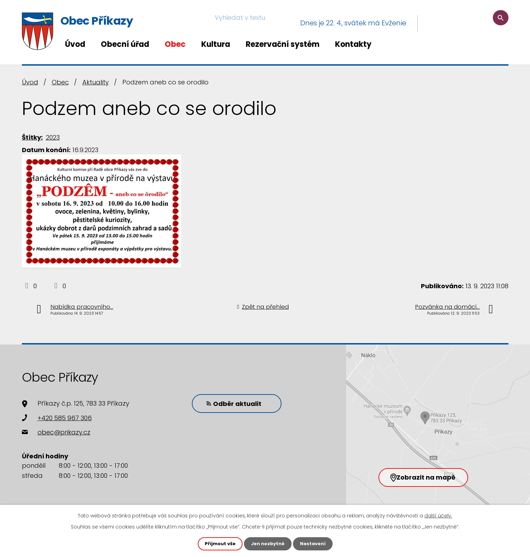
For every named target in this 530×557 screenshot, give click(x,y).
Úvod (75, 44)
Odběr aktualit (229, 403)
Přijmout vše (217, 543)
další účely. (438, 515)
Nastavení (315, 543)
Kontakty (353, 44)
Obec (175, 44)
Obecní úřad (125, 44)
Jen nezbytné (268, 543)
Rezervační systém (282, 44)
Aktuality (95, 82)
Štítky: (32, 137)
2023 (53, 137)
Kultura (215, 44)
